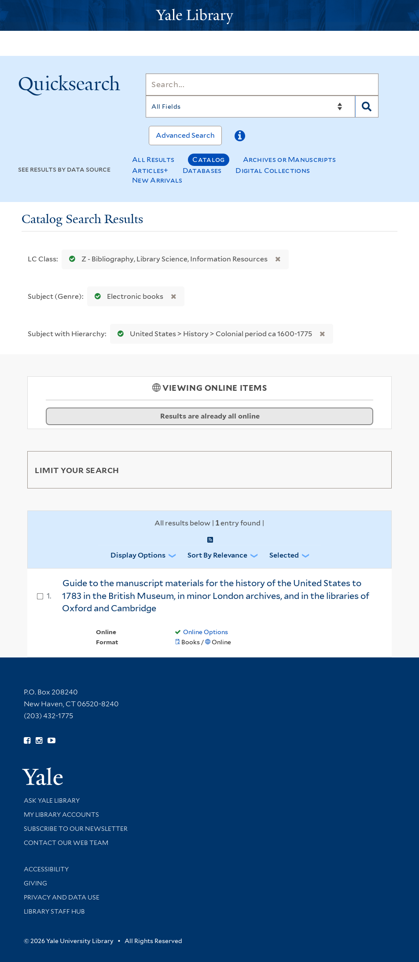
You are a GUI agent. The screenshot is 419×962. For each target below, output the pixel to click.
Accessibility (46, 869)
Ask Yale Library (52, 800)
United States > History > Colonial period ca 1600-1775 (212, 334)
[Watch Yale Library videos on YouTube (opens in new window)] (51, 741)
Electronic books (127, 296)
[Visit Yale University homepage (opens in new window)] (42, 773)
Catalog (208, 159)
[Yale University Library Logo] (209, 15)
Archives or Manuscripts (289, 159)
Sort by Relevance (217, 555)
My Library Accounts (61, 814)
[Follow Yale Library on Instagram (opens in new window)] (39, 741)
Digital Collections (272, 170)
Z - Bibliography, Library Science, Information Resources (166, 259)
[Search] (262, 84)
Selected (284, 555)
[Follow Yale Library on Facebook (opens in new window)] (27, 741)
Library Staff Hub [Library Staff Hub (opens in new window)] (54, 911)
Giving (35, 883)
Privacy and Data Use (61, 897)
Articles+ (150, 170)
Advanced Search (185, 135)
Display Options (137, 555)
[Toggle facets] (374, 469)
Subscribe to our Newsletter (76, 828)
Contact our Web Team (66, 842)
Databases (202, 170)
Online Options (205, 631)
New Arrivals (157, 180)
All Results (153, 159)
